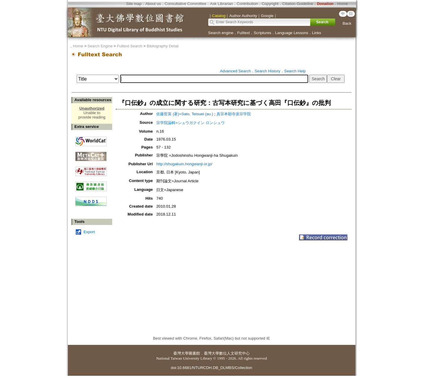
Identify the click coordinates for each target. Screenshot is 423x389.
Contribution (247, 3)
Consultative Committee (185, 3)
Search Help (295, 71)
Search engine (221, 33)
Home (342, 3)
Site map (134, 3)
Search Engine (100, 46)
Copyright (270, 3)
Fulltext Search (129, 46)
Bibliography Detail (163, 46)
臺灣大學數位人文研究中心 (227, 353)
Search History (267, 71)
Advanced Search (235, 71)
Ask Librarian (221, 3)
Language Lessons (291, 33)
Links (316, 33)
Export (89, 232)
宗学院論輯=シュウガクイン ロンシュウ (190, 123)
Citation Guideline (297, 3)
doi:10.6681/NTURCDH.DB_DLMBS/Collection (211, 367)
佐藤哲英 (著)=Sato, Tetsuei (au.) (184, 114)
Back (347, 23)
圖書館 (194, 353)
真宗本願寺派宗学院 (233, 114)
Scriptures (262, 33)
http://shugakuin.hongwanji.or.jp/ (184, 164)
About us (153, 3)
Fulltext (243, 33)
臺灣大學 (181, 353)
